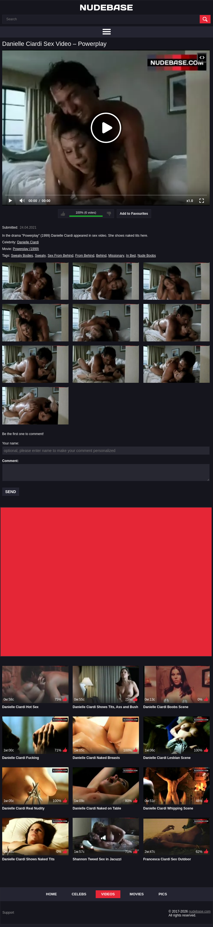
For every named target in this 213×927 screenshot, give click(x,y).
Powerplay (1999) (26, 249)
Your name (10, 443)
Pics (163, 894)
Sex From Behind (60, 256)
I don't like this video (109, 213)
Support (8, 912)
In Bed (131, 256)
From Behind (84, 256)
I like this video (63, 213)
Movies (137, 894)
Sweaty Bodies (22, 256)
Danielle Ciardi (28, 242)
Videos (108, 894)
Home (51, 894)
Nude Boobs (147, 256)
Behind (101, 256)
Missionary (116, 256)
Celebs (79, 894)
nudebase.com (200, 911)
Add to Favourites (134, 214)
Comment (9, 461)
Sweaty (40, 256)
